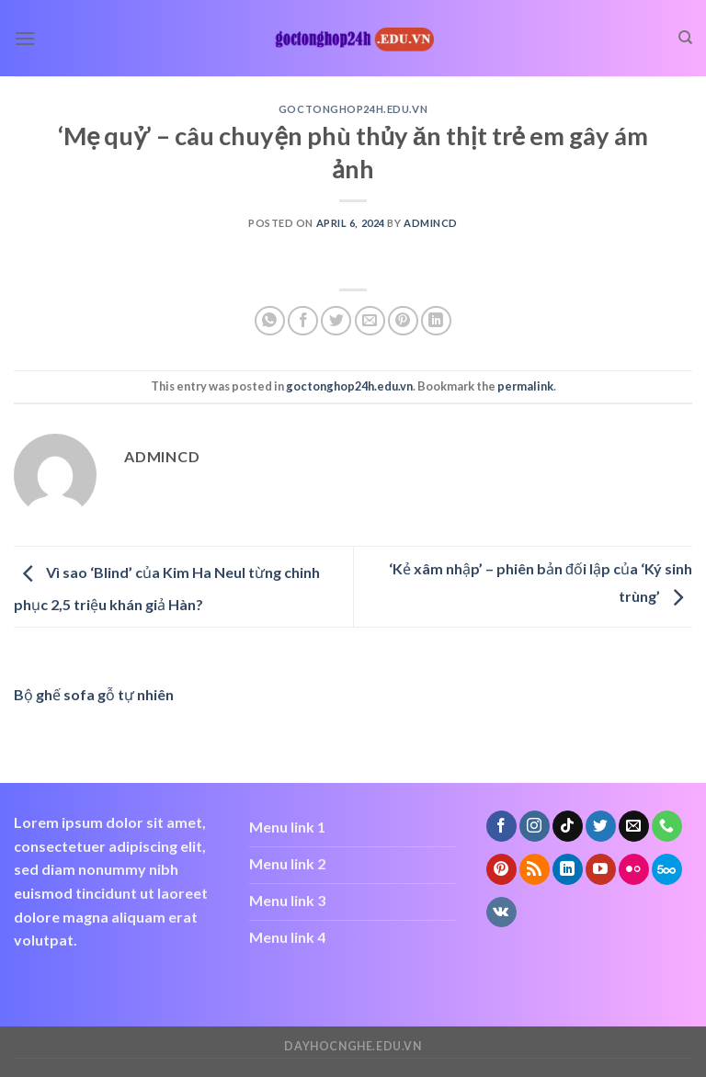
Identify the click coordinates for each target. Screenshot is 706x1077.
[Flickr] (634, 869)
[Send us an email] (634, 826)
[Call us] (667, 826)
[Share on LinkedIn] (436, 321)
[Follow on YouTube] (601, 869)
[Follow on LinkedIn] (567, 869)
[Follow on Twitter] (601, 826)
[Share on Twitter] (336, 321)
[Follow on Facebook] (501, 826)
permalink (525, 386)
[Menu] (25, 38)
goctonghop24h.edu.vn (353, 109)
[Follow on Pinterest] (501, 869)
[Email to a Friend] (370, 321)
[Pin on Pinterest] (403, 321)
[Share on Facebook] (303, 321)
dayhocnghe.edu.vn (352, 1046)
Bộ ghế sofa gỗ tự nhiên (94, 694)
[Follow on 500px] (667, 869)
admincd (431, 223)
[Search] (685, 37)
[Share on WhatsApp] (270, 321)
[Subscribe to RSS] (534, 869)
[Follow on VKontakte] (501, 912)
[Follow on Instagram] (534, 826)
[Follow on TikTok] (567, 826)
